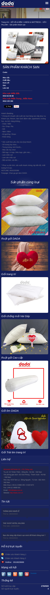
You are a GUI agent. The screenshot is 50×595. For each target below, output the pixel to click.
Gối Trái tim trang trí (13, 452)
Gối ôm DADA (10, 410)
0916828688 (18, 562)
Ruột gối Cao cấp (12, 357)
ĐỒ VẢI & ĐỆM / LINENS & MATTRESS (26, 22)
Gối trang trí (8, 274)
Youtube (9, 574)
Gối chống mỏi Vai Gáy (15, 316)
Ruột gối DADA (10, 238)
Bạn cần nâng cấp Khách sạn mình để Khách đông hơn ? (24, 535)
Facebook (3, 574)
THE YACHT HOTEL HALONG (14, 523)
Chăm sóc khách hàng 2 (15, 558)
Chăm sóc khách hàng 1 (15, 554)
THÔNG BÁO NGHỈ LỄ (11, 511)
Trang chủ (5, 22)
